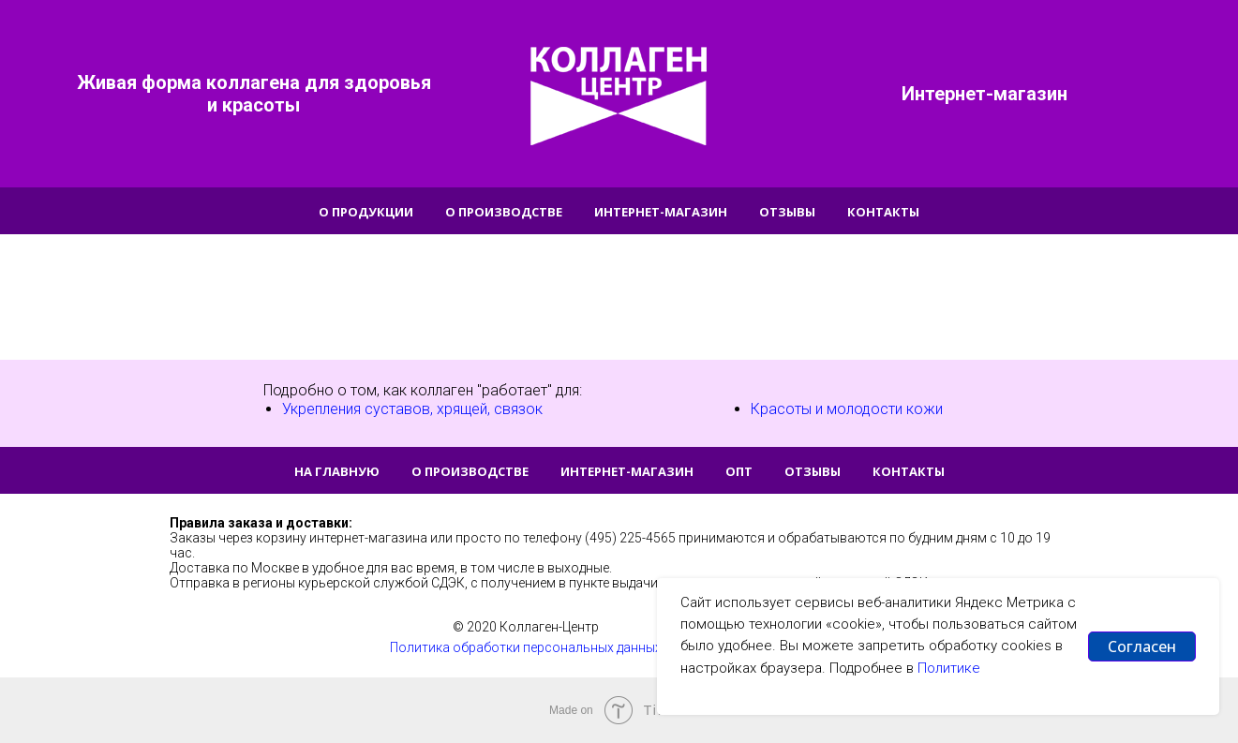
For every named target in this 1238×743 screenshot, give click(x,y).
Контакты (883, 211)
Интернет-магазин (660, 211)
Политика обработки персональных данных (526, 647)
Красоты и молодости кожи (847, 409)
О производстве (503, 211)
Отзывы (787, 211)
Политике (948, 668)
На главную (337, 471)
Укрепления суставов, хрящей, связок (412, 409)
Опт (739, 471)
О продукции (366, 211)
